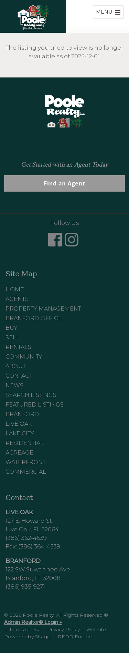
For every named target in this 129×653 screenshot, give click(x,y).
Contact (19, 376)
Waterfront (26, 462)
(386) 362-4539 (26, 537)
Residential (25, 443)
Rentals (18, 347)
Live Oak (19, 424)
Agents (17, 299)
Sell (13, 337)
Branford (22, 414)
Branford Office (34, 318)
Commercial (26, 472)
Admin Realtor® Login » (33, 622)
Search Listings (31, 395)
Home (15, 289)
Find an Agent (64, 183)
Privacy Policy (63, 629)
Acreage (19, 452)
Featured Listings (35, 404)
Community (24, 356)
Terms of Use (25, 629)
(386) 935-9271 (25, 586)
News (14, 385)
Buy (12, 328)
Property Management (43, 308)
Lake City (20, 433)
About (16, 366)
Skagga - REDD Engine (63, 636)
